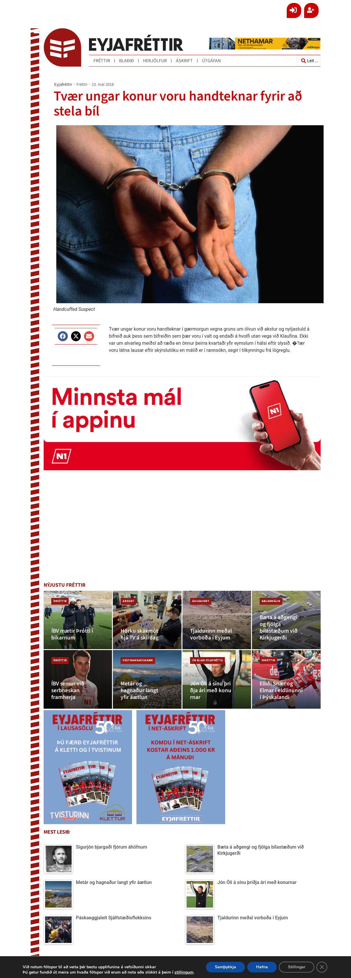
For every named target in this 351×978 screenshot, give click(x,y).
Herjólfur (155, 60)
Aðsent (128, 601)
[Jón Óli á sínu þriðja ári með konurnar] (216, 679)
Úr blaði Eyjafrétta (207, 660)
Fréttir (101, 60)
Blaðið (126, 60)
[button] (63, 336)
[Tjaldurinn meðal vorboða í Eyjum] (216, 620)
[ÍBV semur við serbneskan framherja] (78, 679)
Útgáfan (211, 60)
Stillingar (296, 967)
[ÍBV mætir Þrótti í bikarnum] (78, 620)
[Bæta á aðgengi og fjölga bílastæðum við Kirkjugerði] (286, 620)
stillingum (183, 972)
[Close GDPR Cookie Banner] (322, 967)
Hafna (262, 967)
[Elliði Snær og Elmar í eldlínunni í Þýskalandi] (286, 679)
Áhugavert (200, 601)
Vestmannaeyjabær (138, 660)
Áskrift (184, 60)
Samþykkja (225, 967)
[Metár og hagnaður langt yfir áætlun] (147, 679)
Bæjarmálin (271, 601)
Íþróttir (60, 601)
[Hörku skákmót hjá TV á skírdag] (147, 620)
